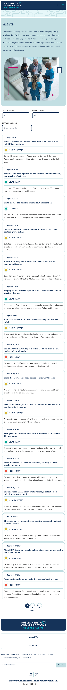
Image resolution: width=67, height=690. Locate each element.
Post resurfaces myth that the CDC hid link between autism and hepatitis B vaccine (32, 405)
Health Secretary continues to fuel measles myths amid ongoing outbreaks (30, 262)
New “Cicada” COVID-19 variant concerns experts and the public (31, 320)
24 (39, 606)
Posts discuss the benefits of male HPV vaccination (28, 202)
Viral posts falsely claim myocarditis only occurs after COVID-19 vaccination (33, 434)
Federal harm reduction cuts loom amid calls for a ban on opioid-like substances (31, 142)
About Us (33, 637)
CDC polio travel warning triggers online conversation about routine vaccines (32, 522)
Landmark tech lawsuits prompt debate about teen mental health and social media (31, 349)
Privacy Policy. (39, 684)
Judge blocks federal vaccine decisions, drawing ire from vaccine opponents (31, 463)
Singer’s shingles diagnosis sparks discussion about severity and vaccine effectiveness (32, 174)
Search (57, 5)
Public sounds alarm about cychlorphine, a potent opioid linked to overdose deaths (30, 492)
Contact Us (34, 645)
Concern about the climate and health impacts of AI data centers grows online (30, 230)
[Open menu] (62, 5)
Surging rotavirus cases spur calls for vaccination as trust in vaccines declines (32, 291)
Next (32, 611)
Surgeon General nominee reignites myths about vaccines (31, 579)
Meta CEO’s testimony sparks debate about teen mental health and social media (33, 551)
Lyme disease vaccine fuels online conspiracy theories (29, 378)
